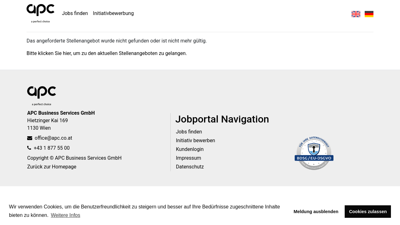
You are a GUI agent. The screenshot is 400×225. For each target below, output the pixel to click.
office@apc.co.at (49, 138)
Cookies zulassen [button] (368, 211)
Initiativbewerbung (113, 13)
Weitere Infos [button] (65, 215)
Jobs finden (75, 13)
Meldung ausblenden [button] (316, 211)
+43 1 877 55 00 (48, 148)
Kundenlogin (190, 149)
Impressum (188, 158)
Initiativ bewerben (195, 140)
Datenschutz (190, 167)
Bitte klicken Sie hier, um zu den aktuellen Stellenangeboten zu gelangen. (107, 53)
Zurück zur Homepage (51, 167)
